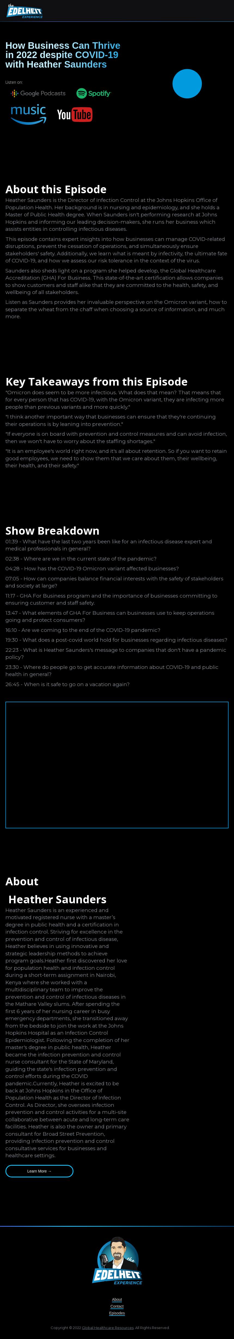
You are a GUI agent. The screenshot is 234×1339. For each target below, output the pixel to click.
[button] (224, 10)
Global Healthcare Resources (108, 1330)
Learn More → (39, 1171)
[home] (24, 11)
